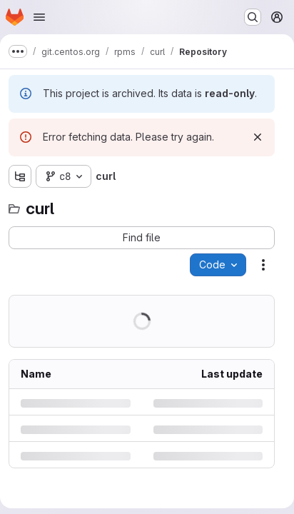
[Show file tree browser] (20, 176)
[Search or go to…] (252, 17)
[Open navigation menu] (39, 17)
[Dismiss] (257, 137)
